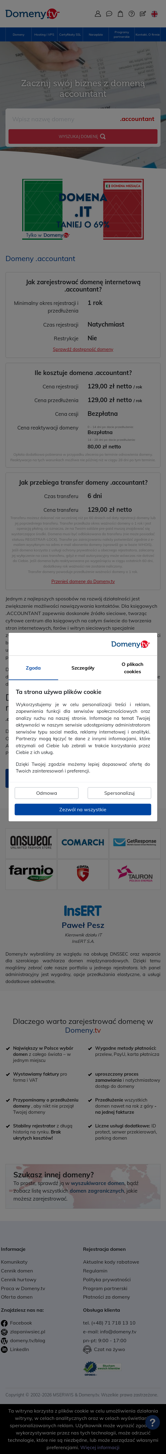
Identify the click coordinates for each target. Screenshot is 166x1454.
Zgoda (33, 668)
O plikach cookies (133, 667)
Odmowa (46, 793)
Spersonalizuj (119, 793)
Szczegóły (83, 668)
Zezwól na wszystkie (82, 809)
